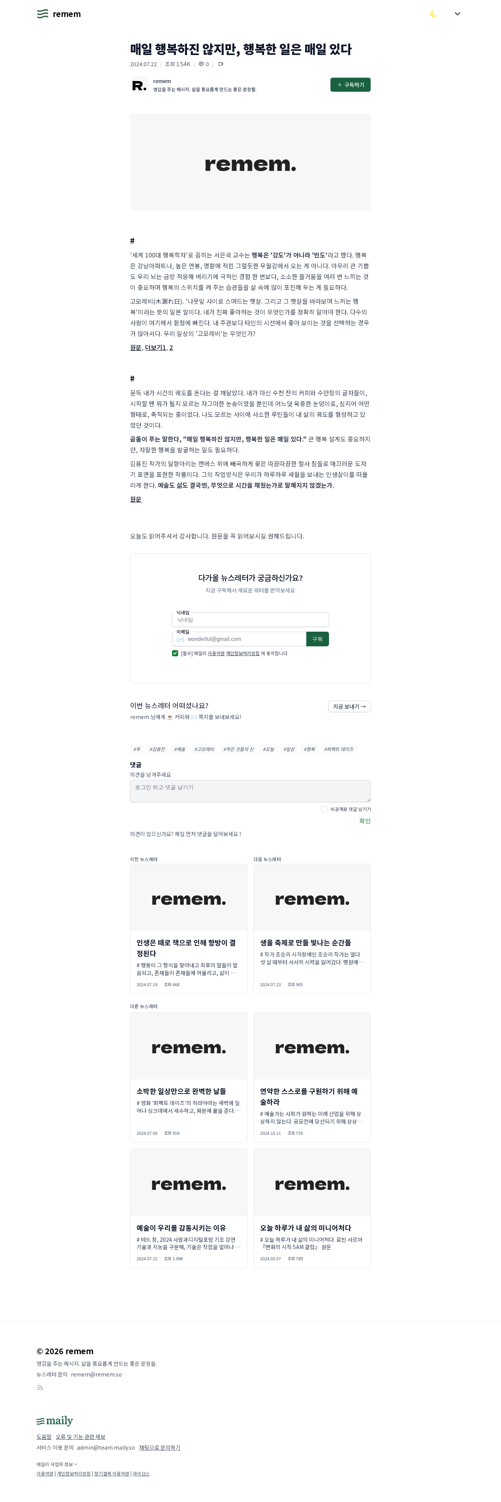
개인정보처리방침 (243, 653)
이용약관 (216, 653)
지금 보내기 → (349, 706)
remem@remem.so (96, 1374)
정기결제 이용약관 (111, 1473)
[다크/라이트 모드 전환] (433, 13)
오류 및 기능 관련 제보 (80, 1436)
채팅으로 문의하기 (159, 1447)
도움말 (44, 1436)
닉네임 (183, 612)
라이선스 (141, 1473)
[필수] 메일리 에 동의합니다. (235, 653)
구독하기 (350, 85)
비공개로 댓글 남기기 (351, 809)
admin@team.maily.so (106, 1447)
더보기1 (155, 347)
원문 (136, 347)
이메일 (183, 632)
